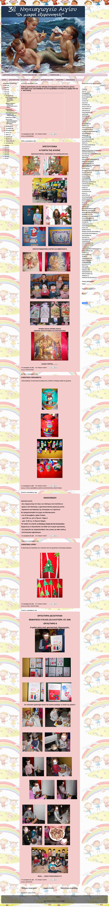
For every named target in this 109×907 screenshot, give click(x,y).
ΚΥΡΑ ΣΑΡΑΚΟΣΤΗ (87, 201)
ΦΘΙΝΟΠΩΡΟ (85, 262)
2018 (5, 150)
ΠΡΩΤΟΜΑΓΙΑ (85, 239)
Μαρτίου (8, 138)
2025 (5, 85)
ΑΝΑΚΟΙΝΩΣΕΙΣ (70, 79)
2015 (5, 156)
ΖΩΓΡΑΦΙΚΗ (85, 178)
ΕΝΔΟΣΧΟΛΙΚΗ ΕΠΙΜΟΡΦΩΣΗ (89, 159)
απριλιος (84, 120)
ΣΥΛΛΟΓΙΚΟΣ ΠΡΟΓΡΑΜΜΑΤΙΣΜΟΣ (91, 248)
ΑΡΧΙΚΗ (4, 79)
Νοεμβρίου (9, 126)
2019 (5, 147)
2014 (5, 158)
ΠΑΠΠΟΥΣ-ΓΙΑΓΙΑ (86, 224)
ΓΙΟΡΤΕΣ (84, 125)
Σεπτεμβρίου (9, 130)
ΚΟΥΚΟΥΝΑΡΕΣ (86, 197)
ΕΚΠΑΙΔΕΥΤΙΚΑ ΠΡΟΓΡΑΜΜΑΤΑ (90, 153)
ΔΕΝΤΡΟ (40, 488)
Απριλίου (8, 136)
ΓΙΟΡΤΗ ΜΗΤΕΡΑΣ (86, 129)
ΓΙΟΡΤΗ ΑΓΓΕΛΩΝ (86, 127)
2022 (5, 91)
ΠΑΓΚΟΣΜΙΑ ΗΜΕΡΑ (87, 218)
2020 (5, 145)
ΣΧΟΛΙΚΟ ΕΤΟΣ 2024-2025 (29, 75)
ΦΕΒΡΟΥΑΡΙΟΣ (86, 260)
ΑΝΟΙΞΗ (84, 114)
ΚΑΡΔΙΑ (84, 187)
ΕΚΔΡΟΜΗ (84, 148)
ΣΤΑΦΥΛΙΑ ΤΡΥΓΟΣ (87, 245)
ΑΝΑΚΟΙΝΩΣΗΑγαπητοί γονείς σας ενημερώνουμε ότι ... (11, 114)
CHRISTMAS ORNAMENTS (31, 377)
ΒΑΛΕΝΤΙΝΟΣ (85, 123)
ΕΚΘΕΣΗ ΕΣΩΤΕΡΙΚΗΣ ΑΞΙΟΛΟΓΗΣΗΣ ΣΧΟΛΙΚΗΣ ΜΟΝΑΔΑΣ (91, 151)
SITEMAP (58, 897)
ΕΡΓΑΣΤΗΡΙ (85, 168)
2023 (5, 89)
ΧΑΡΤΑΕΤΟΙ (85, 268)
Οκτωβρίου (9, 128)
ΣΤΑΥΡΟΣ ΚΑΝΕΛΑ (87, 243)
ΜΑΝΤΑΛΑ (84, 204)
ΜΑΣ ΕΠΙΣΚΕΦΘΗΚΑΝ (87, 208)
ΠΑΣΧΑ (84, 227)
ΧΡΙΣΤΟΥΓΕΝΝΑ (30, 369)
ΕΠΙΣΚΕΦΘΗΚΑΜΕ (86, 163)
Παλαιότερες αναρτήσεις (69, 888)
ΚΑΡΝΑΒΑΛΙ (85, 189)
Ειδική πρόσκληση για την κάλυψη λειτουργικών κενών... (11, 99)
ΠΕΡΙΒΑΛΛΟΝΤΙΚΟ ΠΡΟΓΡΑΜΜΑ (90, 231)
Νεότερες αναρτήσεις (29, 888)
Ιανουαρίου (9, 143)
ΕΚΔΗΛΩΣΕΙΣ (35, 79)
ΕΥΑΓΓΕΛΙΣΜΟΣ (86, 172)
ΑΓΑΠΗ (84, 99)
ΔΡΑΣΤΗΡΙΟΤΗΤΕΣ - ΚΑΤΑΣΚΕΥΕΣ (18, 79)
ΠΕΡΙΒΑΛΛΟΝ (85, 229)
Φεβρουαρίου (9, 141)
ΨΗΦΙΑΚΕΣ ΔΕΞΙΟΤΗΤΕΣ (88, 277)
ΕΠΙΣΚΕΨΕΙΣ (59, 79)
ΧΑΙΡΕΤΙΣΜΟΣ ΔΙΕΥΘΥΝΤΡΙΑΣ (11, 75)
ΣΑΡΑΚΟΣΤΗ (85, 241)
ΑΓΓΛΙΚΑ (28, 488)
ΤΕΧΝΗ (84, 256)
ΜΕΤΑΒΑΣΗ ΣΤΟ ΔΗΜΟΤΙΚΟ (89, 216)
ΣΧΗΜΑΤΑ (84, 252)
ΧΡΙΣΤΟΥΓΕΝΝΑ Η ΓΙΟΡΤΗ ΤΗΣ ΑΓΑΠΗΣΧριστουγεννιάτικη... (11, 105)
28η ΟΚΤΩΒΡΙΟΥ (86, 97)
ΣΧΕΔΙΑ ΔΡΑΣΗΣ (86, 250)
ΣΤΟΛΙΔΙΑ (84, 247)
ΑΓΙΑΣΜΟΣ (84, 104)
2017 (5, 152)
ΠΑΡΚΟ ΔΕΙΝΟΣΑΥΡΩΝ (88, 225)
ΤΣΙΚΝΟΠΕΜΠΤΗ (86, 258)
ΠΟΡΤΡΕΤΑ (85, 237)
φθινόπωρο (85, 264)
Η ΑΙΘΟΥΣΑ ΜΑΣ (54, 75)
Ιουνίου (8, 132)
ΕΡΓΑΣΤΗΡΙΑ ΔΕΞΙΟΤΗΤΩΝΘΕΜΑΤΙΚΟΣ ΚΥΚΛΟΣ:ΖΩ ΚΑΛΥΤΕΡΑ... (11, 121)
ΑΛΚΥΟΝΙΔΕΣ (85, 108)
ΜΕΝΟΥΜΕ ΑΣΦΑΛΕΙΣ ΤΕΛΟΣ (89, 212)
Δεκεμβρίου (9, 95)
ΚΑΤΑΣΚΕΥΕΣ (85, 191)
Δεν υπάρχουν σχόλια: (41, 134)
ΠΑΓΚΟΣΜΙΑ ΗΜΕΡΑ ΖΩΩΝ (89, 220)
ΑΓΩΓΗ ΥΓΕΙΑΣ (86, 106)
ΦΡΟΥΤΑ (84, 266)
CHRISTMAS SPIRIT (28, 544)
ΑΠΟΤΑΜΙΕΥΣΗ (86, 118)
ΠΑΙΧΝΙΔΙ (84, 222)
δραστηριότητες (86, 141)
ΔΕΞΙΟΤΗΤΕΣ (29, 882)
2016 (5, 154)
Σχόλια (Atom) (31, 892)
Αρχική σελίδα (48, 888)
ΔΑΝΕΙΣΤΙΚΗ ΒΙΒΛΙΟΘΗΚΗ (89, 131)
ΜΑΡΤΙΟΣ (84, 206)
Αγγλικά (84, 102)
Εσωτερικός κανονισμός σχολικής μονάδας (93, 170)
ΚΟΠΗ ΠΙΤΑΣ (85, 195)
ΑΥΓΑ (83, 121)
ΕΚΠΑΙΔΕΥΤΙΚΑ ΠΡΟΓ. (47, 79)
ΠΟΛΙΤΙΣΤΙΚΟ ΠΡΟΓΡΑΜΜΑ (89, 233)
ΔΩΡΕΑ (84, 143)
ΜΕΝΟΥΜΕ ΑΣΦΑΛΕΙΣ (87, 210)
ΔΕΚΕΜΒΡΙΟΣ (34, 488)
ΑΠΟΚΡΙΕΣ (85, 116)
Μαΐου (7, 134)
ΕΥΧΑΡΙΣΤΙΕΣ (85, 174)
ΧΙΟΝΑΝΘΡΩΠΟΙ (86, 271)
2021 (5, 93)
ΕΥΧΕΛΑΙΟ (84, 176)
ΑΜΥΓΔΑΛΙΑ (85, 110)
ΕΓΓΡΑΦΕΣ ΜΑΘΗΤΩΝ (87, 144)
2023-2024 (84, 93)
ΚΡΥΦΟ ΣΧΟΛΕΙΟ (86, 199)
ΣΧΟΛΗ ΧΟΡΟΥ (86, 254)
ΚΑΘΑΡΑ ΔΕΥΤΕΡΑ (87, 183)
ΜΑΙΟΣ (83, 203)
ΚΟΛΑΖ (84, 193)
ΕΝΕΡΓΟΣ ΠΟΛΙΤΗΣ (87, 161)
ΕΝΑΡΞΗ (84, 157)
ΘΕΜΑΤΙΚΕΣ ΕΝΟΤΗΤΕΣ (88, 181)
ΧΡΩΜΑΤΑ (84, 275)
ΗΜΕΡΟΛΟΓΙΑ (85, 180)
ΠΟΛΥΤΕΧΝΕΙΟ (86, 235)
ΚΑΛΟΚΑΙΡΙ (85, 185)
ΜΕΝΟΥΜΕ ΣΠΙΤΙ (86, 214)
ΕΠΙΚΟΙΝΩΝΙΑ (43, 75)
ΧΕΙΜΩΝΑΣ (85, 269)
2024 (5, 87)
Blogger (63, 901)
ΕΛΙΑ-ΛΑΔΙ (84, 155)
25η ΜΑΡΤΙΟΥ (85, 95)
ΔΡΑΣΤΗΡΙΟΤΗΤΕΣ (48, 488)
